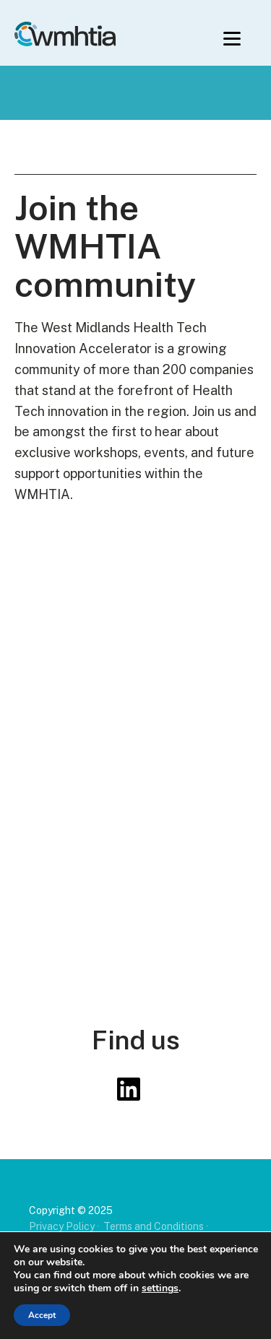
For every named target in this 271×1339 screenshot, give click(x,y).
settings (160, 1288)
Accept (42, 1315)
